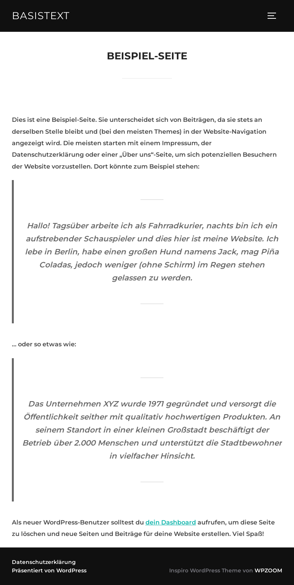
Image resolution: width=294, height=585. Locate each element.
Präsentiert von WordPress (49, 570)
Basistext (41, 16)
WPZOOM (268, 570)
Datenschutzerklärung (44, 562)
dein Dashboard (170, 522)
